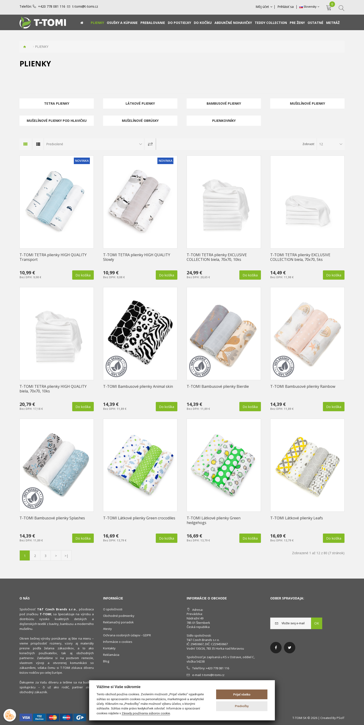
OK (316, 623)
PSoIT (340, 718)
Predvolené (54, 144)
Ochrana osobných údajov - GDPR (127, 635)
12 (321, 144)
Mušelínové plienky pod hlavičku (57, 120)
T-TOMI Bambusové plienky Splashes (52, 518)
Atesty (107, 629)
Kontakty (109, 648)
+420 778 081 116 (51, 6)
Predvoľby (242, 706)
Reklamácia (111, 655)
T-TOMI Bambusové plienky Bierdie (218, 386)
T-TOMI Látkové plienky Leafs (296, 518)
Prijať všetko (241, 694)
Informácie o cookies (117, 642)
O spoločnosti (112, 609)
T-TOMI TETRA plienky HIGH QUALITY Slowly (136, 257)
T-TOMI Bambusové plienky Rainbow (302, 386)
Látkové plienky (140, 103)
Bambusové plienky (224, 103)
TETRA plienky (56, 103)
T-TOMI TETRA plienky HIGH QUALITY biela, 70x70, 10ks (53, 389)
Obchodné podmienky (118, 616)
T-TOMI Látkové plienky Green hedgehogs (213, 520)
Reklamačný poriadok (118, 622)
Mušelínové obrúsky (140, 120)
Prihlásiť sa (286, 7)
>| (66, 555)
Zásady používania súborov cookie (146, 713)
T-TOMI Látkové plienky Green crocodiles (139, 518)
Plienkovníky (224, 120)
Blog (106, 661)
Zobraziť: (308, 144)
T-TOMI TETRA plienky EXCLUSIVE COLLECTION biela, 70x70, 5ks (300, 257)
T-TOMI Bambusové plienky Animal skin (138, 386)
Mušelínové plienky (307, 103)
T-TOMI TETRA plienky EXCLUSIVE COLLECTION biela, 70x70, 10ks (217, 257)
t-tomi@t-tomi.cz (85, 6)
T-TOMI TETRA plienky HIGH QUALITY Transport (53, 257)
